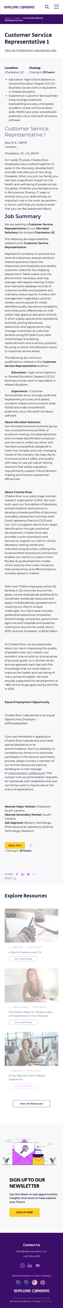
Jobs (16, 18)
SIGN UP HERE (24, 1212)
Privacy (37, 1301)
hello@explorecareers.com (31, 1251)
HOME (8, 18)
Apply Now (15, 845)
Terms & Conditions (20, 1301)
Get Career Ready (23, 967)
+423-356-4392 (31, 1256)
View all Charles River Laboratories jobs (30, 50)
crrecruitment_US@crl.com (26, 773)
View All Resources (31, 1103)
